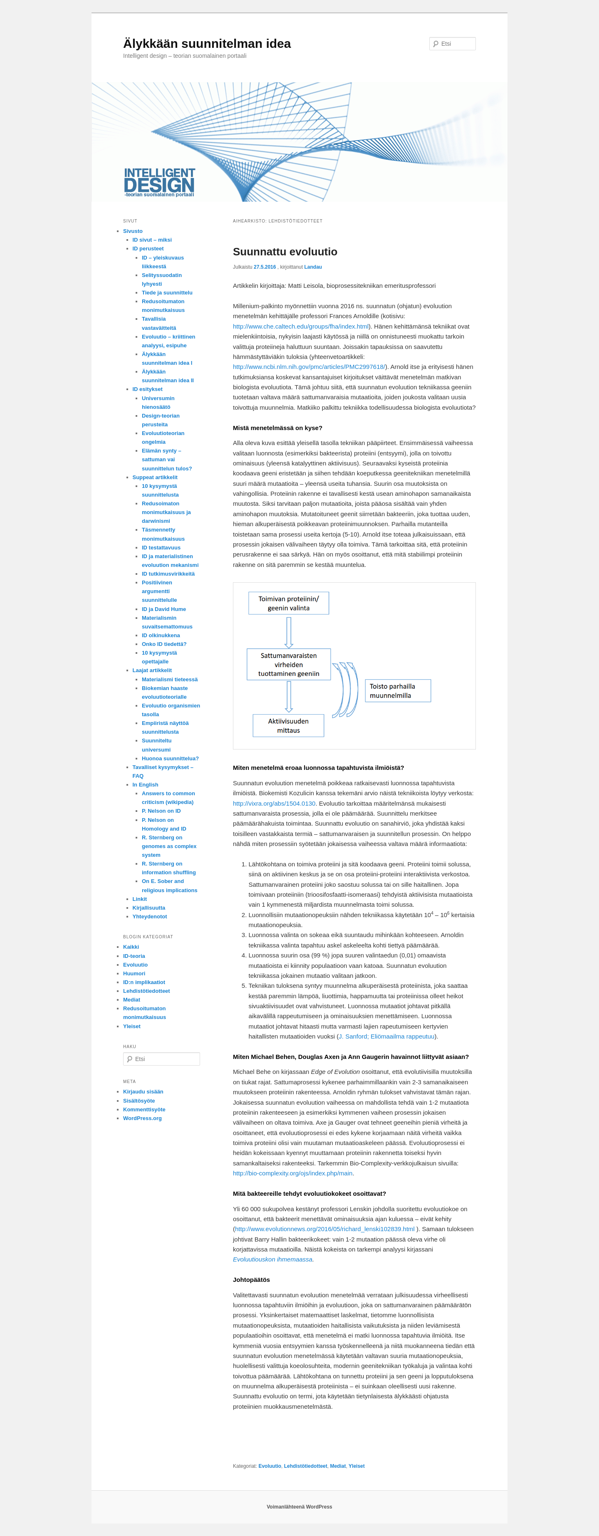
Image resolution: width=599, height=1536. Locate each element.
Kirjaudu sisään (143, 1091)
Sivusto (133, 231)
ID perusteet (148, 248)
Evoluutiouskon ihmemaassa (272, 1259)
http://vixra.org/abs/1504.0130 (274, 803)
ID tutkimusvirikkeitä (168, 574)
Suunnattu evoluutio (285, 251)
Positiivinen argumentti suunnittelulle (159, 591)
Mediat (338, 1466)
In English (145, 785)
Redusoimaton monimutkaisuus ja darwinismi (166, 512)
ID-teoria (134, 956)
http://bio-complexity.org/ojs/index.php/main (292, 1173)
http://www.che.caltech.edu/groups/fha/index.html (301, 326)
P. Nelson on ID (161, 811)
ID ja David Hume (164, 609)
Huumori (134, 973)
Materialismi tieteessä (170, 679)
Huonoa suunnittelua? (170, 758)
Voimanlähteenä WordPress (299, 1507)
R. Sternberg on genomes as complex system (169, 846)
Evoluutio (269, 1466)
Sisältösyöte (139, 1101)
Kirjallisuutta (149, 908)
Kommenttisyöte (144, 1109)
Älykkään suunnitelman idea (207, 43)
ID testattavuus (161, 547)
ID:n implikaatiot (144, 982)
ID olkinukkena (161, 635)
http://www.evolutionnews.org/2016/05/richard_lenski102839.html (325, 1228)
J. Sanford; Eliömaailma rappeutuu (386, 1036)
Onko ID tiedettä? (164, 644)
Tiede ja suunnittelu (167, 292)
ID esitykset (148, 389)
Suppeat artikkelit (155, 477)
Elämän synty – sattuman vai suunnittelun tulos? (167, 459)
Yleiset (357, 1466)
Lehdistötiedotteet (305, 1466)
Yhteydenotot (150, 916)
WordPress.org (142, 1118)
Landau (313, 267)
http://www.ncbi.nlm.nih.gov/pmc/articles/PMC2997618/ (309, 366)
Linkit (140, 899)
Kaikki (131, 947)
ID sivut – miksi (152, 240)
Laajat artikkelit (152, 670)
